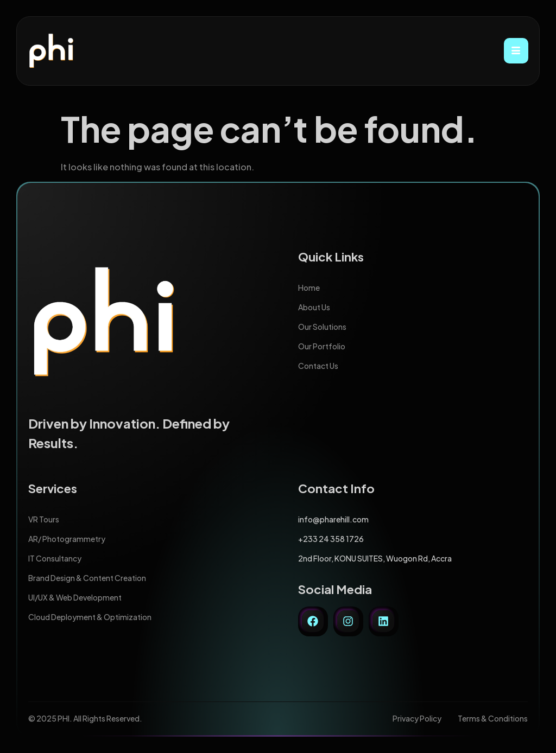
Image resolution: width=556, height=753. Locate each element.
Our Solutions (322, 326)
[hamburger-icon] (516, 50)
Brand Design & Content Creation (87, 578)
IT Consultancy (54, 558)
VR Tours (43, 519)
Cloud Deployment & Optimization (89, 617)
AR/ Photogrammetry (66, 539)
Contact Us (318, 366)
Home (309, 287)
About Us (314, 307)
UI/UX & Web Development (75, 597)
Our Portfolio (321, 346)
